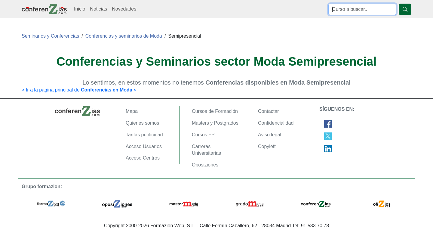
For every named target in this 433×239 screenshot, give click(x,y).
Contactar (268, 111)
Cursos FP (203, 134)
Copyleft (267, 146)
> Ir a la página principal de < (79, 89)
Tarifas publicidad (144, 134)
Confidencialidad (275, 123)
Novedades (124, 8)
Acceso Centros (143, 157)
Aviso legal (269, 134)
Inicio (79, 8)
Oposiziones (205, 164)
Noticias (98, 8)
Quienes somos (142, 123)
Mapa (132, 111)
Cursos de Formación (215, 111)
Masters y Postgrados (215, 123)
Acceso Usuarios (144, 146)
